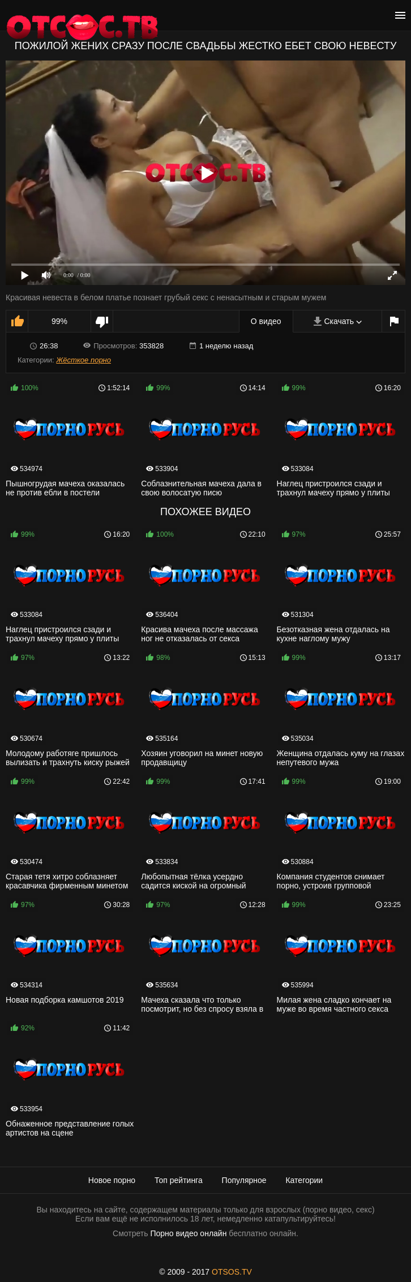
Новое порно (111, 1180)
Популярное (244, 1180)
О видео (266, 321)
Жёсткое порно (83, 360)
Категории (304, 1180)
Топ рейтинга (179, 1180)
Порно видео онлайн (188, 1233)
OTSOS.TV (232, 1271)
